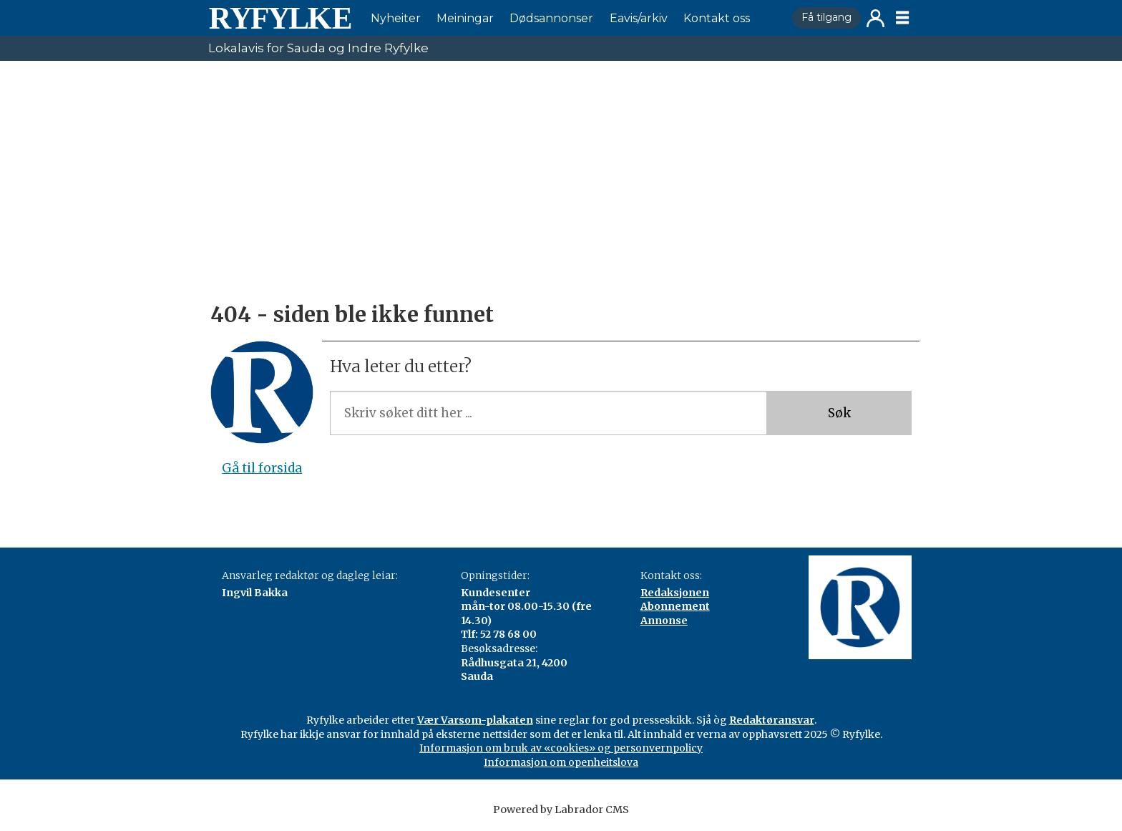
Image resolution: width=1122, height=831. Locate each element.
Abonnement (675, 606)
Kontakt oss (716, 18)
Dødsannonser (551, 18)
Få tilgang (826, 17)
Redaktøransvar (771, 720)
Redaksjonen (674, 592)
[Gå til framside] (279, 17)
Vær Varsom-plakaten (475, 720)
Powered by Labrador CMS (561, 809)
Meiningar (465, 18)
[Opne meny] (902, 17)
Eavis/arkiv (639, 18)
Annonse (664, 620)
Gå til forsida (262, 468)
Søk (839, 413)
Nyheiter (396, 18)
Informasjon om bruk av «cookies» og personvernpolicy (561, 748)
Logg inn (875, 18)
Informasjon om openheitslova (561, 762)
